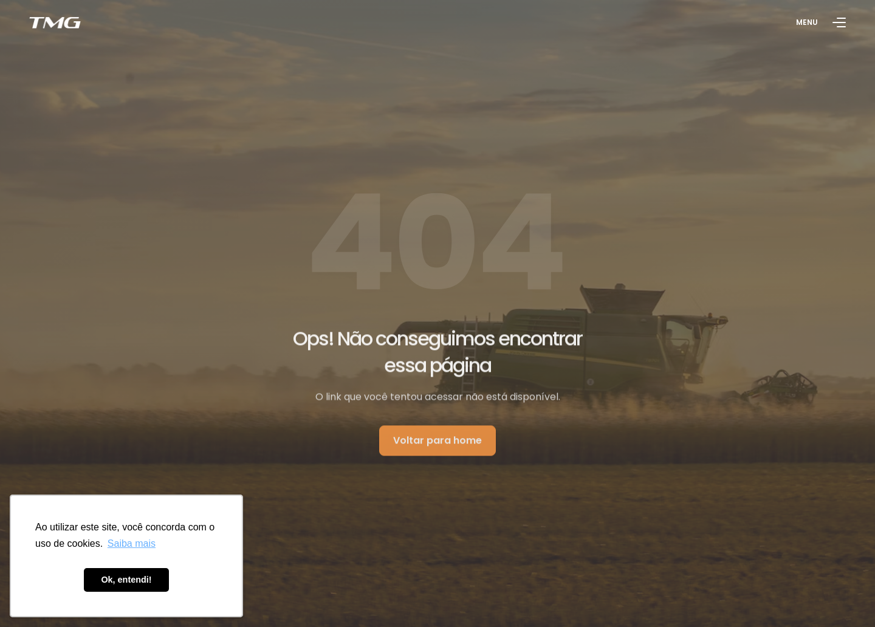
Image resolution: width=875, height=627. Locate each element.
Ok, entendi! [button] (126, 579)
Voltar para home (437, 443)
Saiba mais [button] (132, 543)
